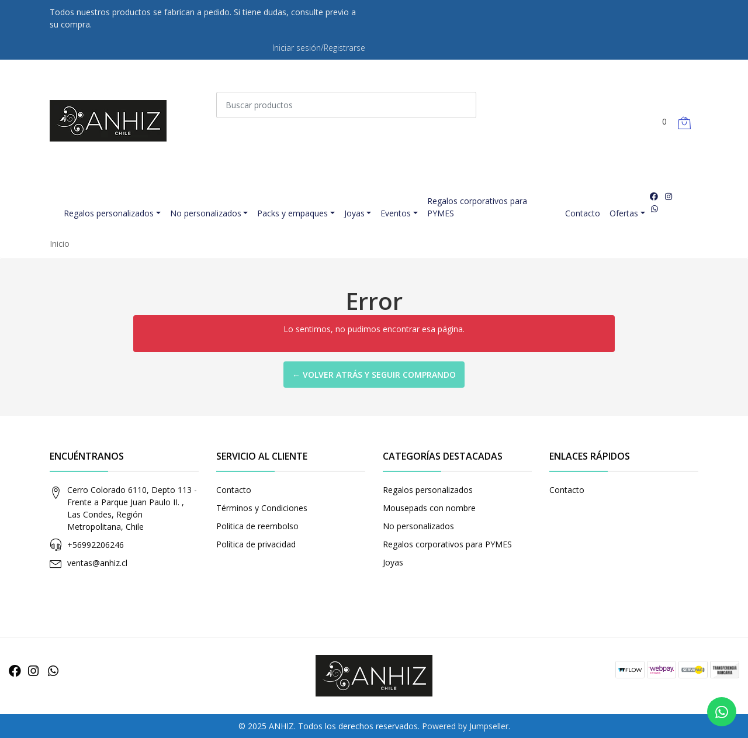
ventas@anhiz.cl (97, 562)
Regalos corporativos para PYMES (477, 207)
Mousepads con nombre (429, 507)
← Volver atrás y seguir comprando (374, 374)
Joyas (354, 213)
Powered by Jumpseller (465, 726)
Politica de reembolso (257, 526)
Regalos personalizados (109, 213)
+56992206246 (95, 544)
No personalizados (205, 213)
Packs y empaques (292, 213)
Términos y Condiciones (261, 507)
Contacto (582, 213)
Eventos (395, 213)
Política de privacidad (256, 544)
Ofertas (624, 213)
